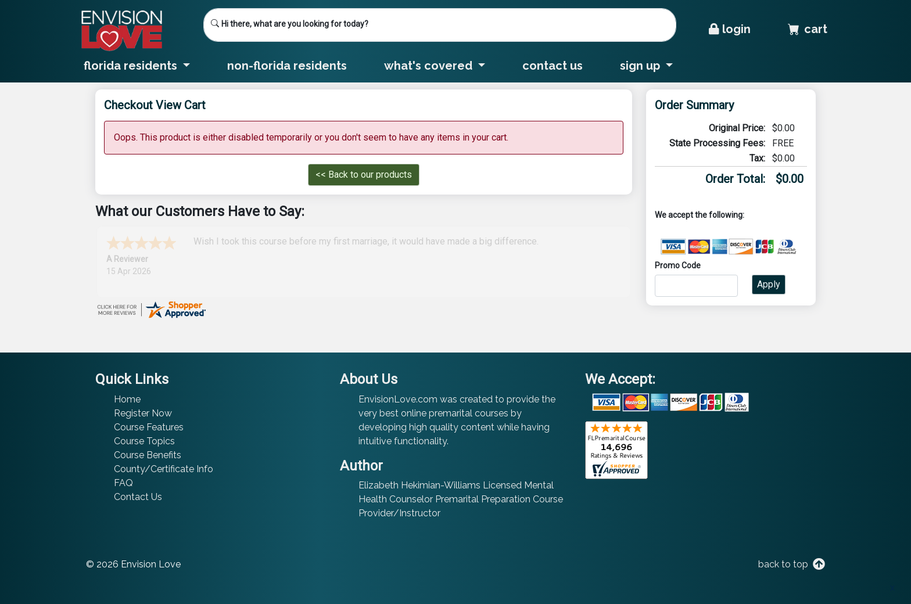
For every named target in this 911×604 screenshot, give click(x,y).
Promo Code (678, 265)
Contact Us (552, 66)
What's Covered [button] (429, 66)
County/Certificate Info (163, 468)
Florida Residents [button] (132, 66)
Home (127, 399)
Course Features (149, 427)
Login (730, 29)
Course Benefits (147, 455)
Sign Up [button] (641, 66)
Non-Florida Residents (287, 66)
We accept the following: (699, 215)
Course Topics (144, 441)
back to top (790, 564)
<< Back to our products (363, 174)
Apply (768, 284)
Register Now (143, 413)
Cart (807, 29)
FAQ (123, 482)
